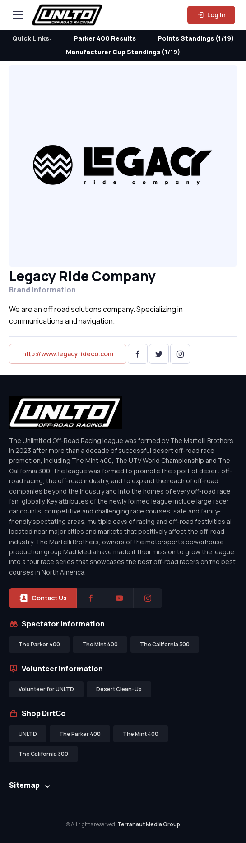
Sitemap (24, 785)
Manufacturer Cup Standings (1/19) (123, 51)
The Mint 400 (100, 644)
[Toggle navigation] (17, 15)
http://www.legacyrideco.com (67, 353)
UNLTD (28, 734)
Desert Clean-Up (119, 689)
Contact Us (43, 598)
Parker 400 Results (105, 38)
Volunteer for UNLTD (46, 689)
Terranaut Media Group (148, 824)
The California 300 (165, 644)
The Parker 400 (39, 644)
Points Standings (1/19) (196, 38)
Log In (211, 14)
